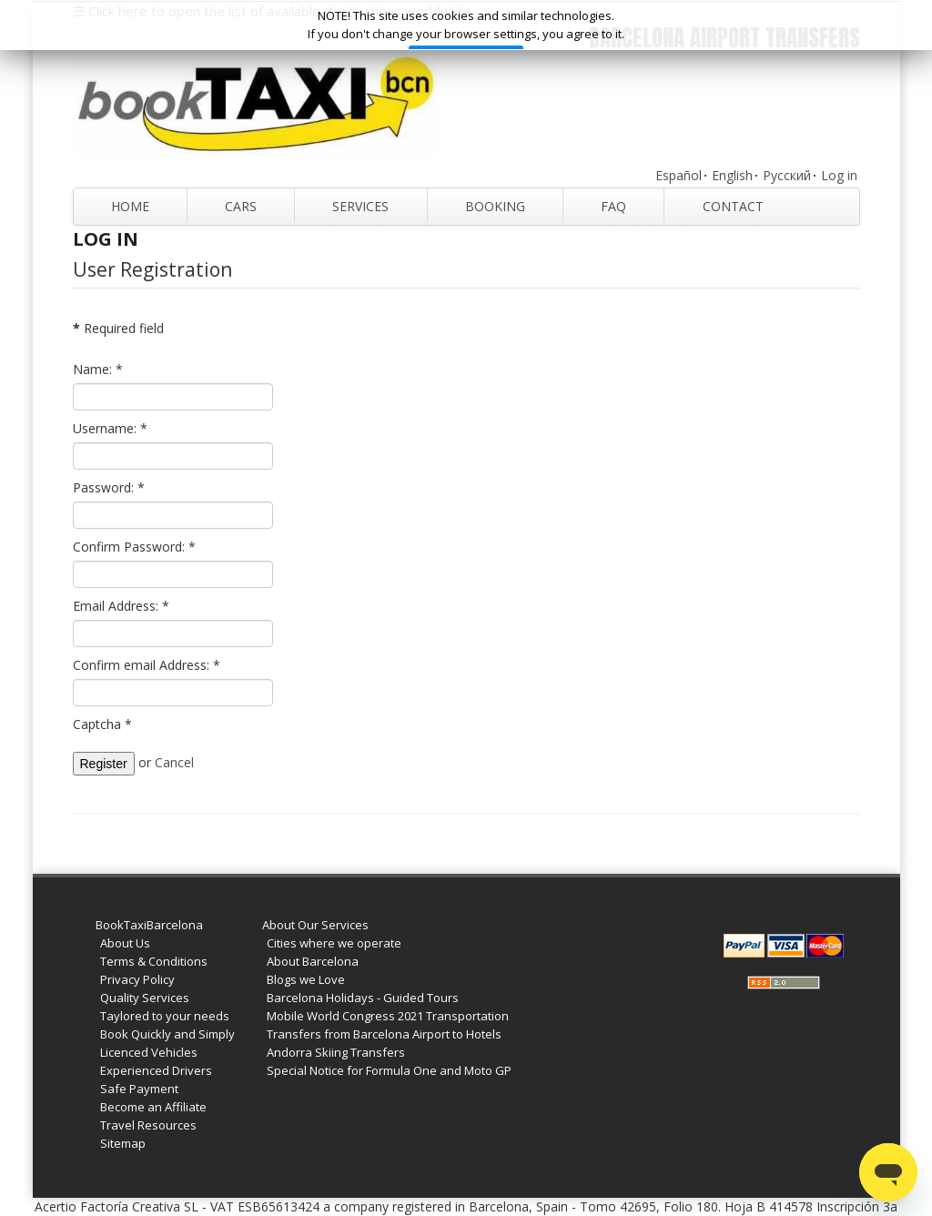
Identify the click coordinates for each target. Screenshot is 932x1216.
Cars (241, 206)
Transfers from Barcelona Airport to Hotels (384, 1034)
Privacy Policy (137, 979)
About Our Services (315, 925)
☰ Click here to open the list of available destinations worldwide (272, 11)
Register (103, 763)
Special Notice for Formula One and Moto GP (389, 1070)
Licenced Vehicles (149, 1052)
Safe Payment (139, 1088)
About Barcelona (313, 961)
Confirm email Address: (146, 665)
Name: (98, 369)
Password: (109, 487)
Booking (495, 206)
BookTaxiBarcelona (149, 925)
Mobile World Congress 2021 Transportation (388, 1016)
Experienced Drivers (156, 1070)
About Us (125, 943)
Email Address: (121, 605)
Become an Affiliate (153, 1107)
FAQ (613, 206)
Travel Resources (148, 1125)
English (732, 175)
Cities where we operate (334, 943)
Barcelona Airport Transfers (724, 38)
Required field (118, 328)
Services (360, 206)
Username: (110, 428)
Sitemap (123, 1143)
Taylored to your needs (164, 1016)
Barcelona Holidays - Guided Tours (363, 997)
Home (130, 206)
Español (678, 175)
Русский (787, 175)
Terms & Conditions (154, 961)
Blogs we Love (306, 979)
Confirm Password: (134, 546)
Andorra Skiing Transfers (336, 1052)
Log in (839, 175)
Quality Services (144, 997)
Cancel (174, 762)
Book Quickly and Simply (167, 1034)
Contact (733, 206)
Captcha (102, 724)
